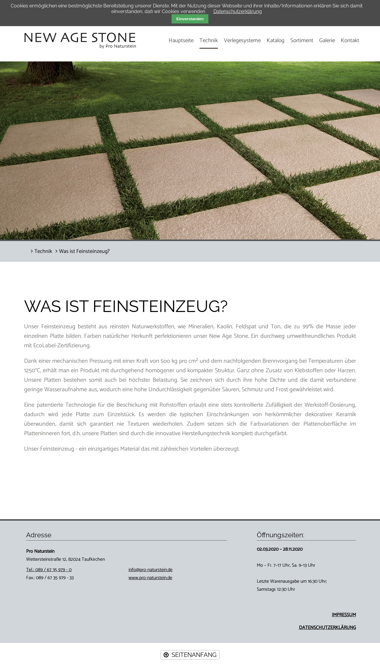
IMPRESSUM (344, 615)
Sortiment (301, 40)
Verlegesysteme (242, 40)
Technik (209, 40)
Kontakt (350, 40)
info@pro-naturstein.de (150, 570)
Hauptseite (181, 40)
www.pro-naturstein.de (150, 578)
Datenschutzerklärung (237, 11)
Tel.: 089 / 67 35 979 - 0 (49, 570)
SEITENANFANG (194, 654)
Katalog (275, 40)
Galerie (327, 40)
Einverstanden (190, 19)
